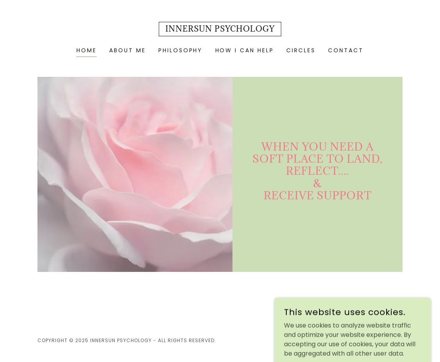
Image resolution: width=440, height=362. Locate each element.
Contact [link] (346, 50)
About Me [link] (127, 50)
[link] (220, 29)
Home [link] (86, 50)
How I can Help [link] (244, 50)
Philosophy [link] (180, 50)
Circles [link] (301, 50)
